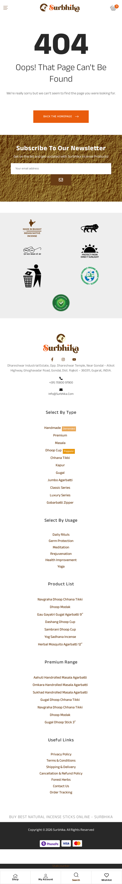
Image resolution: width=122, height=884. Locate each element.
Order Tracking (61, 793)
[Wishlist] (106, 876)
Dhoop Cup (53, 451)
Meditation (61, 548)
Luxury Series (60, 496)
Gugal (60, 473)
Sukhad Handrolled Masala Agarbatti (60, 693)
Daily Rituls (61, 535)
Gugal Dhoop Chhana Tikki (60, 700)
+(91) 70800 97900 (61, 382)
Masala (60, 443)
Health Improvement (61, 560)
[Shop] (15, 876)
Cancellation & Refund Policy (61, 774)
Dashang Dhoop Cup (60, 622)
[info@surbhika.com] (61, 390)
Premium (60, 436)
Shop (15, 880)
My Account (45, 880)
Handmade (52, 428)
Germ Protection (61, 541)
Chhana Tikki (60, 458)
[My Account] (46, 876)
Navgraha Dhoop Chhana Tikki (60, 600)
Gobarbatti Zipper (60, 503)
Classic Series (60, 488)
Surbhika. (59, 830)
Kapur (60, 466)
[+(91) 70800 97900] (61, 379)
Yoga (61, 567)
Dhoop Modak (60, 607)
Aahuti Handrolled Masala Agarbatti (60, 678)
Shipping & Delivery (61, 767)
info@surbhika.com (61, 394)
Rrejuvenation (61, 554)
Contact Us (61, 787)
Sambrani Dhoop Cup (60, 630)
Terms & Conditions (61, 761)
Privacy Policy (61, 755)
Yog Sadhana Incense (60, 637)
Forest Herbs (61, 780)
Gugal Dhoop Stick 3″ (60, 723)
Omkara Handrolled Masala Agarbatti (60, 685)
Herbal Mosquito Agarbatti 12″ (60, 645)
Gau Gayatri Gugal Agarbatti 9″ (60, 615)
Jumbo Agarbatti (60, 480)
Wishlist (106, 880)
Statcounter (61, 866)
